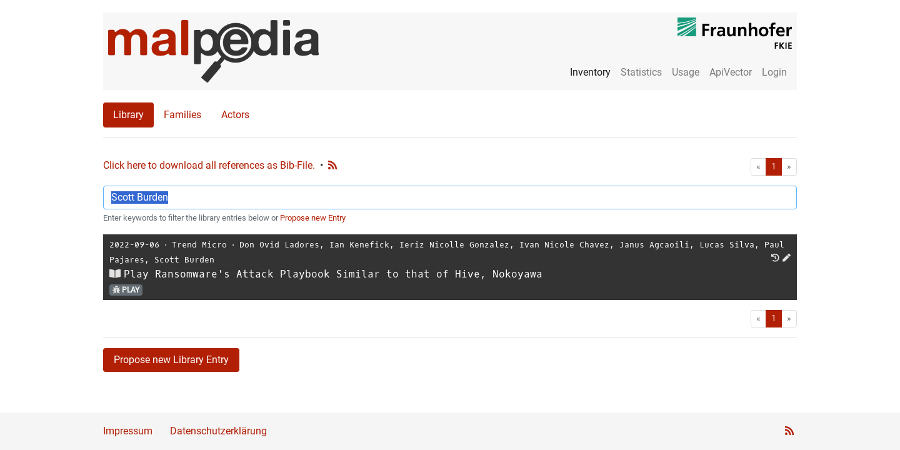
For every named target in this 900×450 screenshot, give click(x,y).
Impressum (127, 431)
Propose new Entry (313, 217)
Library (128, 115)
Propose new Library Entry (171, 360)
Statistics (641, 72)
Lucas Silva (726, 244)
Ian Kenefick (359, 244)
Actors (235, 115)
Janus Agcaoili (654, 244)
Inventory (590, 72)
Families (182, 115)
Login (774, 72)
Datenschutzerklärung (218, 431)
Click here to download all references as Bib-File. (209, 165)
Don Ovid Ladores (279, 244)
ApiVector (730, 72)
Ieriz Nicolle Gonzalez (454, 244)
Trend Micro (199, 244)
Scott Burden (184, 259)
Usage (685, 72)
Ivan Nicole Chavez (564, 244)
